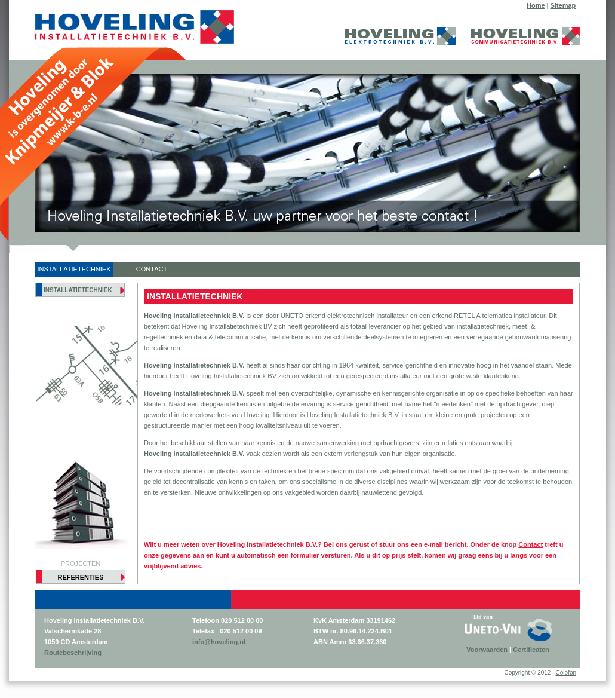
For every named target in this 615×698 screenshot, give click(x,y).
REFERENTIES (80, 577)
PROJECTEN (81, 563)
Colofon (566, 672)
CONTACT (151, 269)
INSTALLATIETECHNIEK (73, 269)
